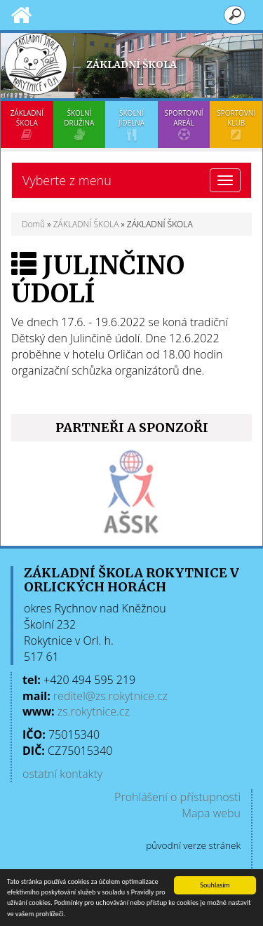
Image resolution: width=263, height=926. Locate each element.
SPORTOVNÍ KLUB (236, 124)
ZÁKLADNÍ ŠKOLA (27, 124)
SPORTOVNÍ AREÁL (184, 124)
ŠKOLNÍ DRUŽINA (79, 124)
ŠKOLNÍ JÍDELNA (131, 124)
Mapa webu (211, 813)
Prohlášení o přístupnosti (177, 797)
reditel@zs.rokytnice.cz (110, 696)
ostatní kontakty (62, 773)
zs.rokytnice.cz (94, 711)
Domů (33, 224)
